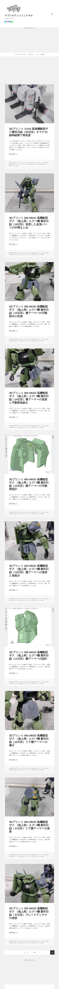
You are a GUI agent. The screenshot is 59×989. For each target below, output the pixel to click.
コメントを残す (14, 166)
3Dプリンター (39, 162)
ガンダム (17, 164)
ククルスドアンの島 (29, 254)
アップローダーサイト (20, 54)
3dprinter (33, 162)
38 (34, 952)
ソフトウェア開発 (39, 54)
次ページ (52, 952)
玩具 (27, 162)
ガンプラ (22, 164)
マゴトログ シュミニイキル (19, 15)
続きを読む (13, 154)
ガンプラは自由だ (29, 164)
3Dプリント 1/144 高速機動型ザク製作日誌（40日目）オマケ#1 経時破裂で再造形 (28, 132)
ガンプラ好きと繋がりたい (40, 164)
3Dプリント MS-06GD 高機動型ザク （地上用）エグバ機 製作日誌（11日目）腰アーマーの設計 (29, 655)
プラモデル (30, 54)
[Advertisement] (29, 41)
